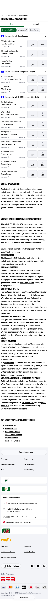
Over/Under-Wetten (38, 307)
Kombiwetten (11, 429)
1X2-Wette (18, 258)
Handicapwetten (12, 432)
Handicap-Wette (27, 283)
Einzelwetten (11, 425)
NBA (32, 195)
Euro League (19, 390)
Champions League (9, 393)
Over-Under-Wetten (13, 435)
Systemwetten (11, 438)
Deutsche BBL (28, 403)
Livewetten (9, 363)
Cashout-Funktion (12, 441)
